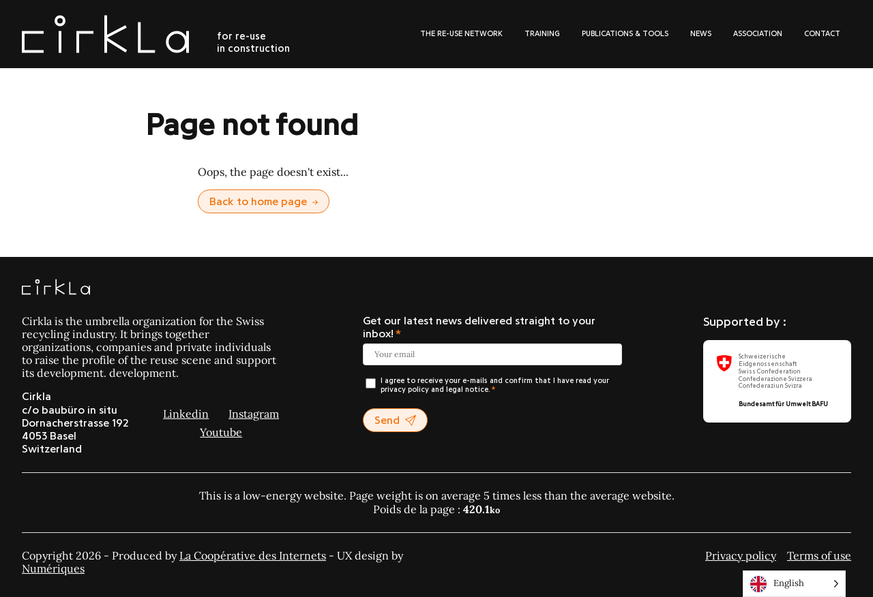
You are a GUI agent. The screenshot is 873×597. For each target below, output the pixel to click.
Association (757, 33)
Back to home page (263, 201)
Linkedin (186, 413)
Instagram (253, 413)
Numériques (53, 568)
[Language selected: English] (794, 583)
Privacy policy (740, 555)
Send (395, 421)
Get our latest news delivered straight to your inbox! (479, 327)
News (700, 33)
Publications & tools (625, 33)
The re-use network (461, 33)
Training (542, 33)
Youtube (221, 432)
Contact (822, 33)
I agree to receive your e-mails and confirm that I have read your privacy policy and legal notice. (495, 385)
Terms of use (819, 555)
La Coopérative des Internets (252, 555)
